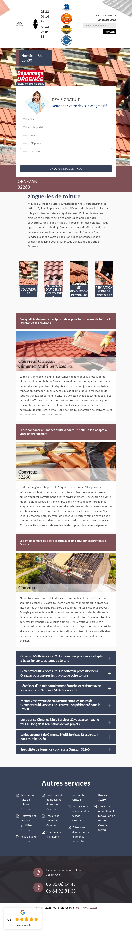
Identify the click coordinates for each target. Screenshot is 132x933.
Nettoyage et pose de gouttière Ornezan (28, 823)
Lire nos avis (23, 925)
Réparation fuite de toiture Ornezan (27, 802)
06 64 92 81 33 (45, 32)
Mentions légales (87, 907)
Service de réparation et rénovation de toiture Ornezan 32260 (106, 818)
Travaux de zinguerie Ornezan (52, 820)
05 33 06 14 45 (45, 16)
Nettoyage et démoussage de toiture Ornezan (54, 802)
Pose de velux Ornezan (29, 839)
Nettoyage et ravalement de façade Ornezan (81, 813)
